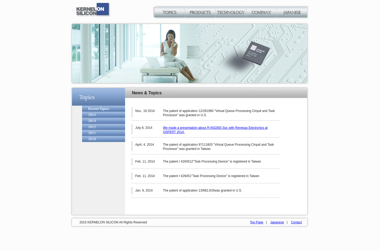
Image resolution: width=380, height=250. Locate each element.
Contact (296, 222)
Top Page (256, 222)
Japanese (277, 222)
